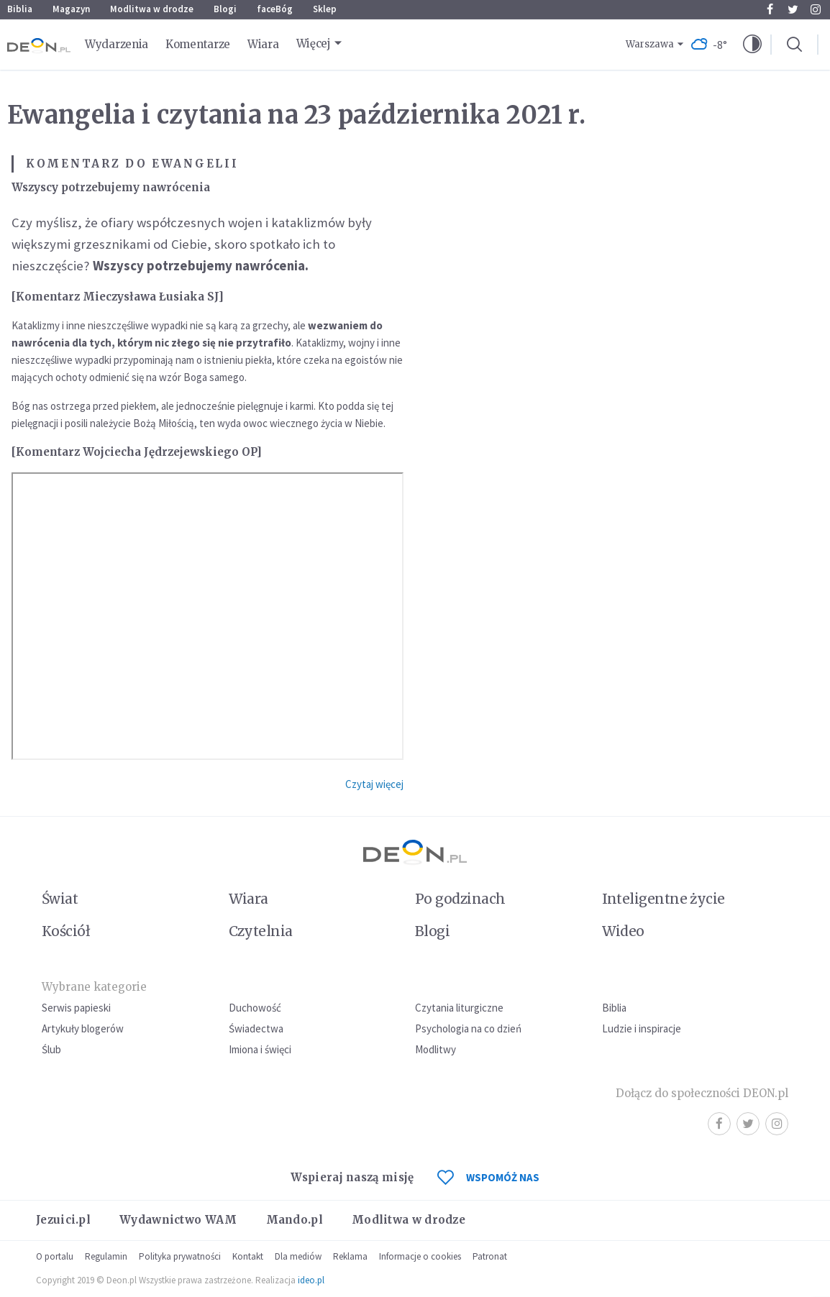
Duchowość (255, 1007)
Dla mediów (298, 1256)
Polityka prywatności (180, 1256)
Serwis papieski (76, 1007)
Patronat (490, 1256)
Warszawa (650, 44)
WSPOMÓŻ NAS (488, 1177)
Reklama (350, 1256)
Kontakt (247, 1256)
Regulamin (106, 1256)
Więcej (313, 43)
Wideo (623, 931)
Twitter (793, 9)
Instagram (816, 9)
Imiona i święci (260, 1049)
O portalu (54, 1256)
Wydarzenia (116, 44)
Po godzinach (460, 898)
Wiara (263, 44)
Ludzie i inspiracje (641, 1028)
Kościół (66, 931)
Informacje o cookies (420, 1256)
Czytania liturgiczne (459, 1007)
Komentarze (197, 44)
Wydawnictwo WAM (178, 1220)
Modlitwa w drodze (151, 9)
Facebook (770, 9)
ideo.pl (311, 1280)
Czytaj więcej (374, 784)
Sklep (325, 9)
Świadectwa (256, 1028)
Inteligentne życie (663, 898)
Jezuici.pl (63, 1220)
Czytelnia (261, 931)
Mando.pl (294, 1220)
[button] (752, 44)
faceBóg (275, 9)
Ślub (51, 1049)
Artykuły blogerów (83, 1028)
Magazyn (71, 9)
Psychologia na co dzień (468, 1028)
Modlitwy (435, 1049)
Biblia (19, 9)
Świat (60, 898)
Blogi (225, 9)
